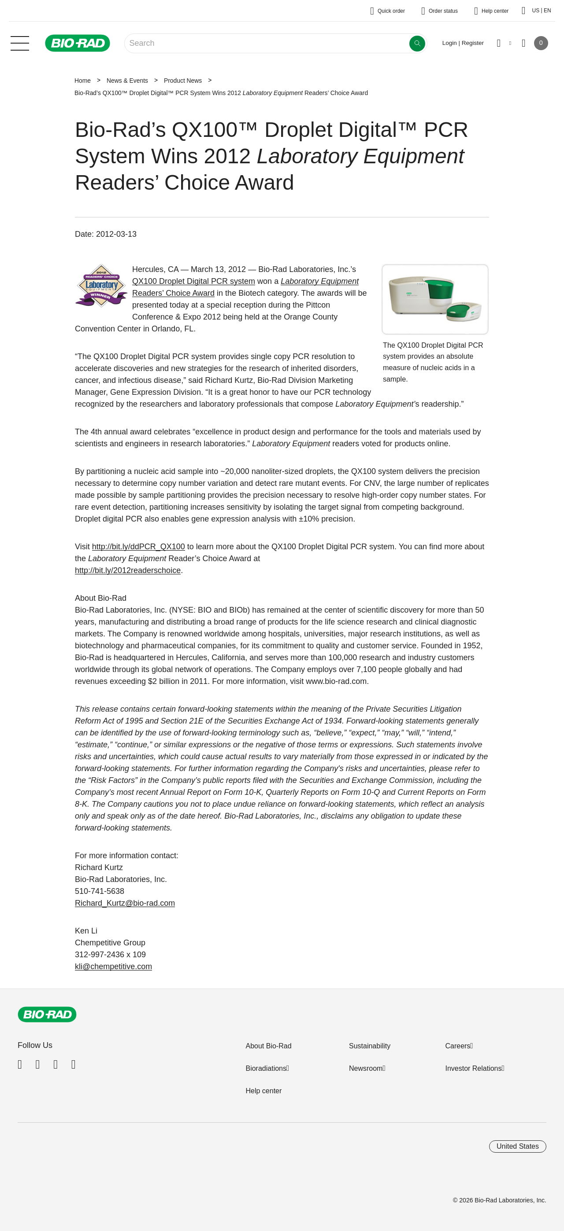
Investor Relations (473, 1068)
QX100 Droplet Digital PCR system (193, 281)
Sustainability (369, 1046)
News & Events (127, 80)
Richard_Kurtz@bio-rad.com (125, 903)
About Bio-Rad (268, 1046)
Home (82, 80)
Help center (263, 1091)
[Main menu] (20, 42)
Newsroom (365, 1068)
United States (518, 1146)
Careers (457, 1046)
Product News (183, 80)
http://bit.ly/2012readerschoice (128, 570)
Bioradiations (265, 1068)
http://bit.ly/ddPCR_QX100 (138, 546)
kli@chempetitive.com (113, 966)
